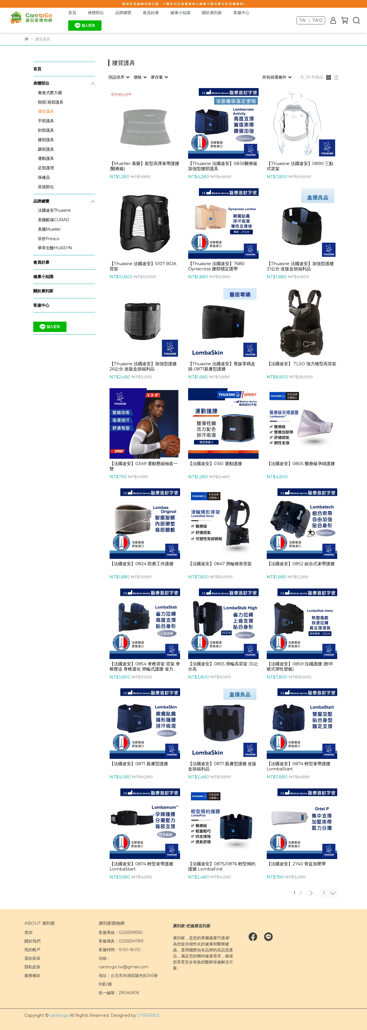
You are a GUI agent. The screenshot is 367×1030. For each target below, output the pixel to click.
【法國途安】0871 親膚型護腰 (139, 763)
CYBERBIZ (148, 1015)
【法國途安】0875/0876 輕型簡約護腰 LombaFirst (221, 866)
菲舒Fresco (48, 238)
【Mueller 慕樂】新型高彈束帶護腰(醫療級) (144, 166)
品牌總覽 (123, 12)
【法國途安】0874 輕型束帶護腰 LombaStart (298, 766)
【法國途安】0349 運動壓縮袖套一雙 (144, 466)
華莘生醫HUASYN (55, 247)
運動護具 (46, 158)
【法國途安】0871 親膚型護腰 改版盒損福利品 (222, 766)
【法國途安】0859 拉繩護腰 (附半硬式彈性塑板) (300, 666)
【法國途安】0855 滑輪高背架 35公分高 (223, 666)
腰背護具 (46, 111)
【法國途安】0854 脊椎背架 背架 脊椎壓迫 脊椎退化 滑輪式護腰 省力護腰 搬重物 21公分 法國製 (145, 666)
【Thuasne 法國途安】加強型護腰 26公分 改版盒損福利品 (143, 366)
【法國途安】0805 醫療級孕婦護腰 (301, 463)
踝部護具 (46, 149)
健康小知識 (180, 12)
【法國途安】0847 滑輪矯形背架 (220, 563)
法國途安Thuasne (54, 210)
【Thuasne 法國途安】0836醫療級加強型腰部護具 (222, 166)
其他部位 (46, 186)
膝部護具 (46, 139)
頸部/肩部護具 (50, 102)
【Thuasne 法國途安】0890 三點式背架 (300, 166)
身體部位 (96, 12)
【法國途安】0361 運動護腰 (215, 463)
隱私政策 (32, 966)
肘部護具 (46, 130)
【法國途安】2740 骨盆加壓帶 (296, 863)
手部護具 (46, 120)
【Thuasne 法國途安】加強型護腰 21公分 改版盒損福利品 (300, 266)
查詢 (28, 932)
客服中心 (241, 12)
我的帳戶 (32, 949)
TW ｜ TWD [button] (311, 20)
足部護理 (46, 167)
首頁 (72, 12)
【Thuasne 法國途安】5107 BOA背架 (143, 266)
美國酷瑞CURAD (53, 219)
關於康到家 (212, 12)
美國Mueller (49, 229)
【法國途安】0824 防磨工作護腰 (141, 563)
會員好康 (151, 12)
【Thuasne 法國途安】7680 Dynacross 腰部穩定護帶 (216, 266)
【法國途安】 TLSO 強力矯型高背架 (301, 363)
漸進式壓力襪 (50, 92)
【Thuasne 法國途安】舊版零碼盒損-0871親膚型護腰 (221, 366)
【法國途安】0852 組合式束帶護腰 (301, 563)
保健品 (44, 177)
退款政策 (32, 958)
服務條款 (32, 975)
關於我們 (32, 941)
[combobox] (118, 77)
